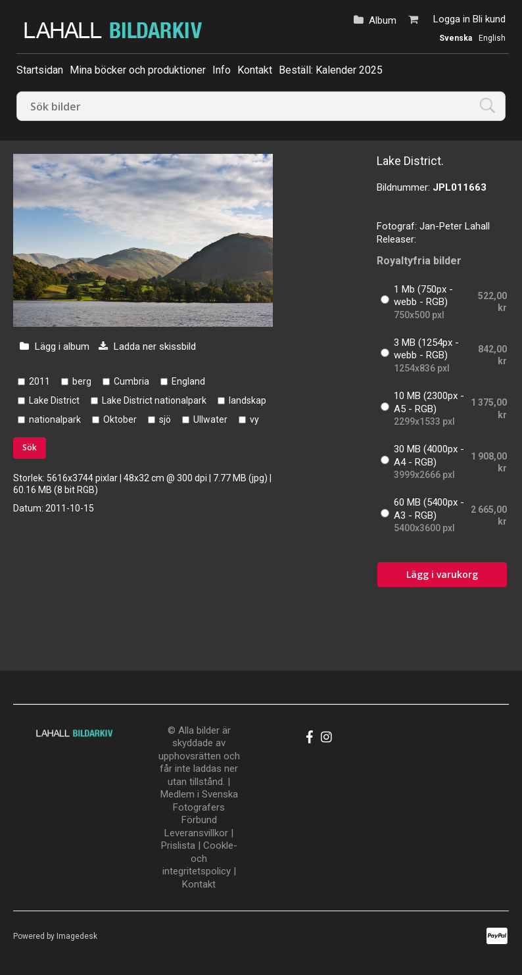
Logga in (451, 19)
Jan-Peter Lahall (454, 226)
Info (221, 70)
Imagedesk (77, 936)
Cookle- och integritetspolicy (199, 858)
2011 (39, 381)
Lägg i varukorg (442, 574)
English (492, 38)
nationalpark (55, 419)
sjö (165, 419)
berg (81, 381)
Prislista (178, 845)
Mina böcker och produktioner (138, 70)
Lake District (54, 400)
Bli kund (489, 19)
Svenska (455, 38)
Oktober (120, 419)
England (188, 381)
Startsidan (39, 70)
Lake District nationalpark (154, 400)
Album (382, 20)
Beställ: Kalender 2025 (331, 70)
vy (254, 419)
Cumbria (131, 381)
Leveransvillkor (196, 833)
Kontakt (254, 70)
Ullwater (210, 419)
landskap (247, 400)
